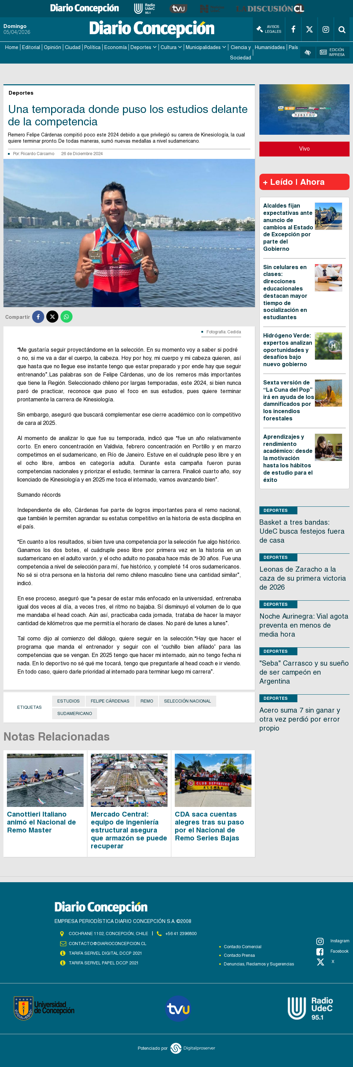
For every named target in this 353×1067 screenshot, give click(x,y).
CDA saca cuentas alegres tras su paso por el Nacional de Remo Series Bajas (209, 825)
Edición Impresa (332, 52)
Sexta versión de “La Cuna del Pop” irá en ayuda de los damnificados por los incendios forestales (288, 399)
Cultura (168, 47)
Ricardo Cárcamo (37, 152)
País (293, 47)
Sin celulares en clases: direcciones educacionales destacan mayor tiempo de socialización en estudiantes (285, 291)
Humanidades (270, 47)
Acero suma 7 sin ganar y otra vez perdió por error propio (299, 718)
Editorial (31, 47)
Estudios (68, 700)
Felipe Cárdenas (110, 700)
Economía (115, 47)
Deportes (141, 47)
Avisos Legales (268, 29)
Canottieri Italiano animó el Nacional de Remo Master (41, 821)
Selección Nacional (187, 700)
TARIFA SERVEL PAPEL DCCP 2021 (103, 961)
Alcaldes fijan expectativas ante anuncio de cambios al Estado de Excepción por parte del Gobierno (288, 226)
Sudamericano (74, 713)
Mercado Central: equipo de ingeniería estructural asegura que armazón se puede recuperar (129, 829)
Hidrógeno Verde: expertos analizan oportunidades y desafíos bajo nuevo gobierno (287, 348)
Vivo (304, 148)
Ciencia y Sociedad (240, 52)
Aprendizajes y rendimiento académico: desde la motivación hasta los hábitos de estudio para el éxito (288, 457)
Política (92, 47)
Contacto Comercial (242, 945)
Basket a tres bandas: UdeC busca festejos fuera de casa (302, 530)
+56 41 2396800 (181, 932)
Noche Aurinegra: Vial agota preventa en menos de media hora (304, 624)
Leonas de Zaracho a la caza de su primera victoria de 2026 (302, 577)
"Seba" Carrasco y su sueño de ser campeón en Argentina (304, 671)
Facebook (332, 950)
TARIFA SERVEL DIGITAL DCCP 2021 (105, 952)
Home (11, 47)
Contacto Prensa (239, 954)
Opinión (52, 47)
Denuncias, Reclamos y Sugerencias (259, 963)
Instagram (333, 940)
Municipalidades (203, 47)
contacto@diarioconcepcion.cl (107, 942)
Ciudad (72, 47)
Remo (147, 700)
